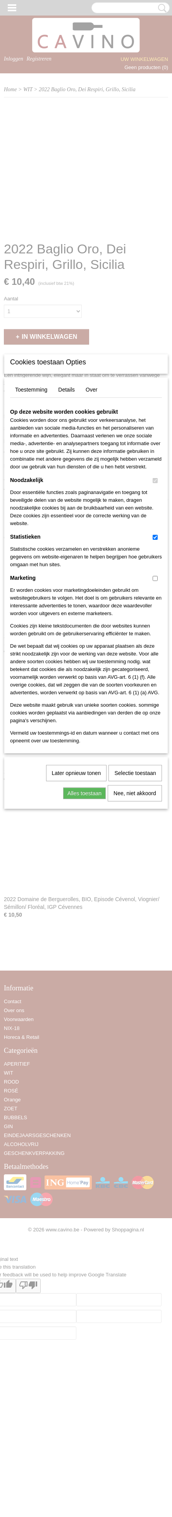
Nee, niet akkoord (135, 887)
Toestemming (31, 483)
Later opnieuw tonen (76, 866)
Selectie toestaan (135, 866)
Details (66, 483)
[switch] (155, 574)
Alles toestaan (84, 887)
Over (91, 483)
